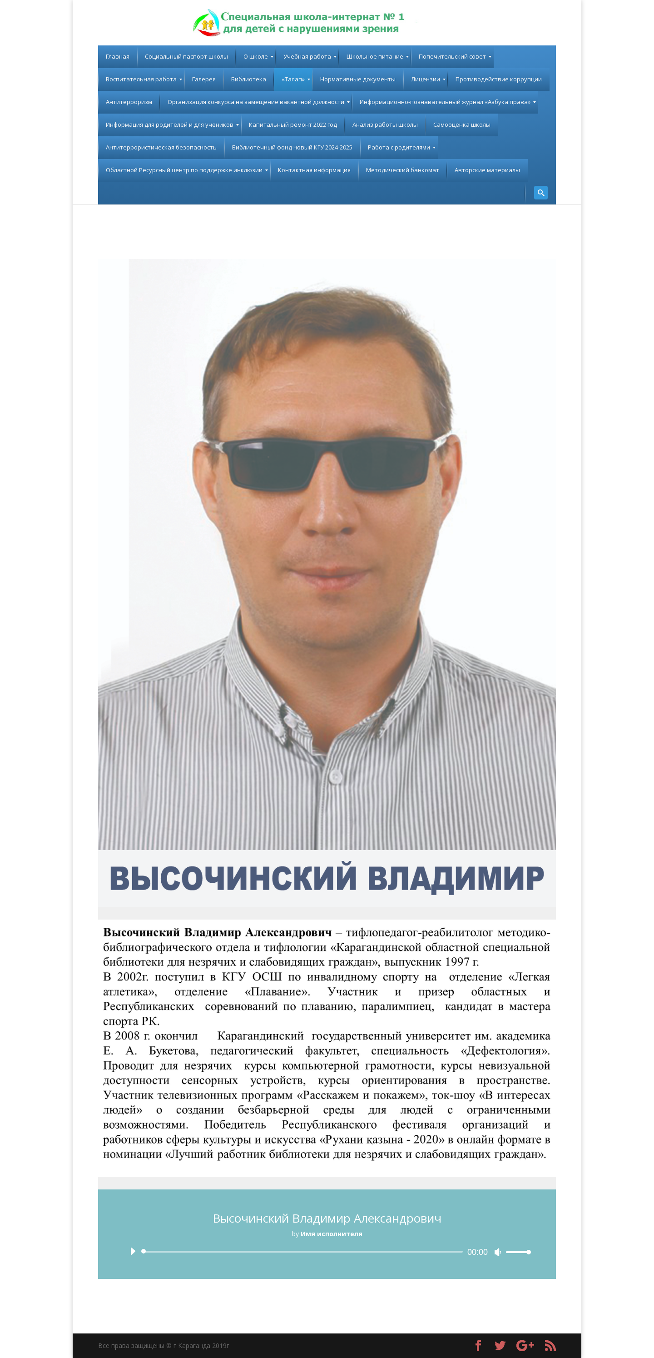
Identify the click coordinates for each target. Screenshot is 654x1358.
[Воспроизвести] (132, 1251)
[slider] (303, 1252)
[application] (327, 1251)
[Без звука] (498, 1252)
